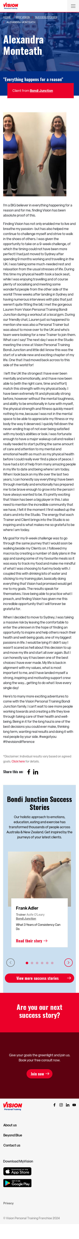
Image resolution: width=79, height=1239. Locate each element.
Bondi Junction (41, 90)
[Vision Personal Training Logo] (10, 6)
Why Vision (23, 17)
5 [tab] (47, 963)
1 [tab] (27, 963)
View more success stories (37, 978)
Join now (37, 1074)
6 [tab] (52, 963)
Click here (18, 761)
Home (7, 17)
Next (68, 962)
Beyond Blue (12, 1135)
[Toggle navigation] (73, 6)
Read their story (29, 940)
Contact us (11, 1145)
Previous (10, 962)
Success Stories (46, 17)
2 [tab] (32, 963)
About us (10, 1125)
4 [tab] (42, 963)
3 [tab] (37, 963)
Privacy (8, 1203)
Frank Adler (27, 908)
